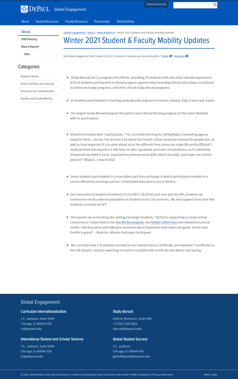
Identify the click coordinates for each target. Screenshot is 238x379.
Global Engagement (70, 9)
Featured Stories (30, 76)
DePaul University (37, 9)
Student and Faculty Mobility (36, 99)
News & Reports (30, 47)
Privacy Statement (162, 374)
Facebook (181, 56)
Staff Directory (29, 39)
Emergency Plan (93, 374)
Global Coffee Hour (164, 222)
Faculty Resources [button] (76, 22)
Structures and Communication (38, 91)
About (26, 32)
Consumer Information (117, 374)
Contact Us (76, 374)
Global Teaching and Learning (37, 84)
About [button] (25, 22)
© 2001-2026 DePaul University (38, 374)
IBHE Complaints (140, 374)
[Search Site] (195, 5)
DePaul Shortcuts (156, 4)
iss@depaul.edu (32, 356)
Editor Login (210, 374)
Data (26, 54)
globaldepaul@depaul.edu (131, 356)
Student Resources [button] (47, 22)
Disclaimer (63, 374)
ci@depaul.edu (31, 328)
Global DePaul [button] (125, 22)
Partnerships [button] (102, 22)
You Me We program (130, 222)
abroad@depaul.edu (127, 328)
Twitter (166, 56)
